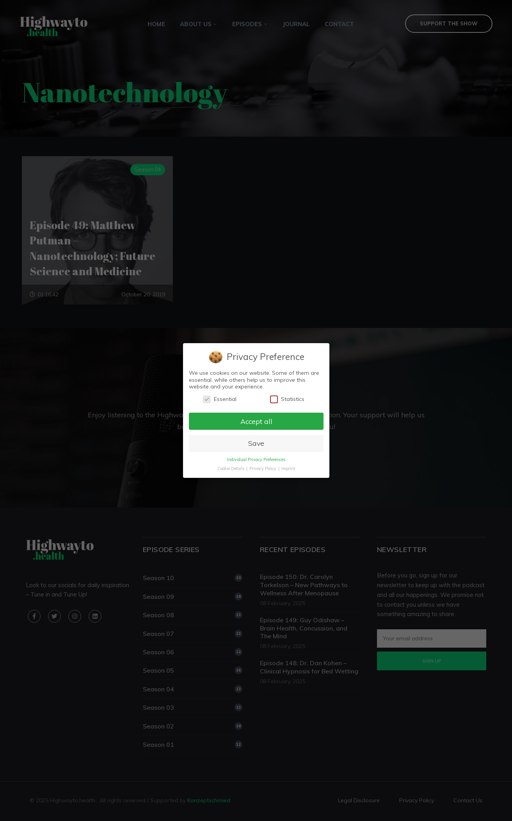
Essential (219, 398)
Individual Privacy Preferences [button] (256, 460)
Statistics (287, 398)
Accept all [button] (256, 421)
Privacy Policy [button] (263, 469)
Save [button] (256, 443)
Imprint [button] (288, 469)
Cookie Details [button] (231, 469)
